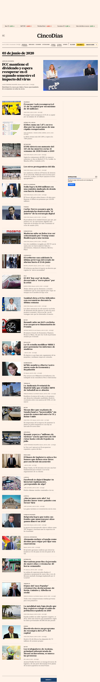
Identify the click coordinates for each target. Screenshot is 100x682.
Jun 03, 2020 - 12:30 (40, 306)
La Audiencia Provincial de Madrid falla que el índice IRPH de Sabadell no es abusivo (39, 388)
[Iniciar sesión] (91, 44)
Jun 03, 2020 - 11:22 (36, 569)
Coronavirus (27, 255)
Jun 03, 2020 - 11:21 (50, 596)
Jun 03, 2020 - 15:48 (40, 170)
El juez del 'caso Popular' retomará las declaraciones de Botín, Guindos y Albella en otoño (39, 589)
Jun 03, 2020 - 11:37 (30, 465)
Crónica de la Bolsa (29, 122)
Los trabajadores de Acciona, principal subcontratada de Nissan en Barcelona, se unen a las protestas (39, 652)
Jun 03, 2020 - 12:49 (42, 286)
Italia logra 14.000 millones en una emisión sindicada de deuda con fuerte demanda (40, 189)
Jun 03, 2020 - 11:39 (50, 444)
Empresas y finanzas (24, 45)
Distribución (27, 559)
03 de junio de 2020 (18, 53)
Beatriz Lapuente (28, 265)
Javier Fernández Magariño (9, 84)
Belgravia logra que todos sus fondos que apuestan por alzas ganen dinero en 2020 (39, 519)
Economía (38, 44)
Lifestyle (26, 477)
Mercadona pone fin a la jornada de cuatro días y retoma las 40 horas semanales (40, 564)
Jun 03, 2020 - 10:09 (40, 636)
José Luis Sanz (28, 487)
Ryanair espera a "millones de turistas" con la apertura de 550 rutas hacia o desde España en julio (40, 438)
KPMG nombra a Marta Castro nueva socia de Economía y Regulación (39, 367)
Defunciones (27, 144)
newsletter (72, 177)
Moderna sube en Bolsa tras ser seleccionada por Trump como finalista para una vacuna (39, 236)
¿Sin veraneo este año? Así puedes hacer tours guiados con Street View (40, 500)
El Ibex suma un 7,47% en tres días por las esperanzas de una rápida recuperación (39, 127)
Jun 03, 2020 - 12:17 (43, 420)
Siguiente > (49, 679)
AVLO (25, 276)
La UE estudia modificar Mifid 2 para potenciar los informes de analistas (39, 347)
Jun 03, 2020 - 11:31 (38, 487)
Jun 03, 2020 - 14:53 (40, 195)
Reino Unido (27, 455)
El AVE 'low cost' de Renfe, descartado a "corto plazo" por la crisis (39, 280)
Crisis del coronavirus (30, 537)
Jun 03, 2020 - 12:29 (47, 330)
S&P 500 (22, 26)
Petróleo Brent (42, 26)
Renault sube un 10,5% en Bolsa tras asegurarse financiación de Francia (39, 324)
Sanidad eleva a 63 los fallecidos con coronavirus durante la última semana (39, 300)
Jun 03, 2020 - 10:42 (40, 614)
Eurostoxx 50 (61, 26)
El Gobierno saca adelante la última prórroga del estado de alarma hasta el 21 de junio (39, 260)
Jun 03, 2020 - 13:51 (40, 217)
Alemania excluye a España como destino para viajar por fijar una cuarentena (40, 541)
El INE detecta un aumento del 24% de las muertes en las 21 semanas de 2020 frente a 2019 (39, 149)
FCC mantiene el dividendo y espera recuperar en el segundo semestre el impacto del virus (18, 71)
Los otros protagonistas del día (39, 167)
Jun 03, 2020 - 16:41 (36, 112)
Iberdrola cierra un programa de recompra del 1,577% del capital (39, 631)
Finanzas (26, 207)
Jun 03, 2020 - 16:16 (40, 154)
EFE (31, 420)
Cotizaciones (46, 44)
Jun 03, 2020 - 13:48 (40, 241)
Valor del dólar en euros (82, 26)
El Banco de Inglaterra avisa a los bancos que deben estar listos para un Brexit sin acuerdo (40, 459)
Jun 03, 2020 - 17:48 (28, 84)
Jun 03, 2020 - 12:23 (30, 352)
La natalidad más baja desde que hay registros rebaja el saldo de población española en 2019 (40, 608)
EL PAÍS (72, 44)
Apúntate (71, 184)
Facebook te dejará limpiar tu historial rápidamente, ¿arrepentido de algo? (39, 482)
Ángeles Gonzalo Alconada (31, 393)
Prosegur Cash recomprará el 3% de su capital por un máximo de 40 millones (39, 106)
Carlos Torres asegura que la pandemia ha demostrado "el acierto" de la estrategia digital (39, 211)
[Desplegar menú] (3, 35)
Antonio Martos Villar (30, 330)
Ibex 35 (7, 26)
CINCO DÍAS (26, 112)
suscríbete (80, 44)
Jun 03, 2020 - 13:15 (44, 265)
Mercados (31, 44)
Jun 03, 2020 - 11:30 (38, 506)
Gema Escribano (28, 133)
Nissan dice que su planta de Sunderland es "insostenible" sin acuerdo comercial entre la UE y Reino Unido (40, 413)
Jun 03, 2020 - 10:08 (32, 659)
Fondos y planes (53, 45)
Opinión (65, 44)
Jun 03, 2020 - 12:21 (36, 373)
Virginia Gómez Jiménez (39, 133)
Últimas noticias (59, 45)
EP (24, 373)
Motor (26, 320)
